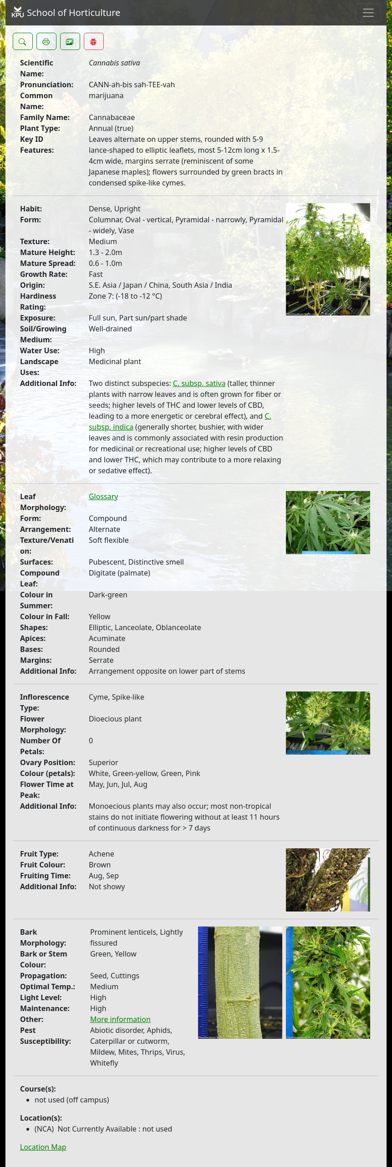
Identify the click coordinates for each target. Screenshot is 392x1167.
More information (120, 1019)
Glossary (103, 496)
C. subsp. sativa (199, 383)
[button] (23, 41)
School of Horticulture (65, 12)
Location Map (43, 1147)
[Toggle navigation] (368, 13)
